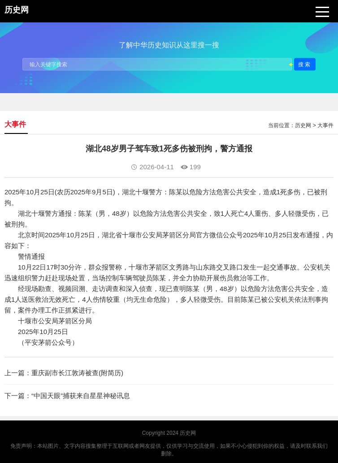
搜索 (305, 64)
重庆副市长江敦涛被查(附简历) (77, 373)
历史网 (303, 125)
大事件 (325, 125)
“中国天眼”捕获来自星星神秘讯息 (80, 395)
